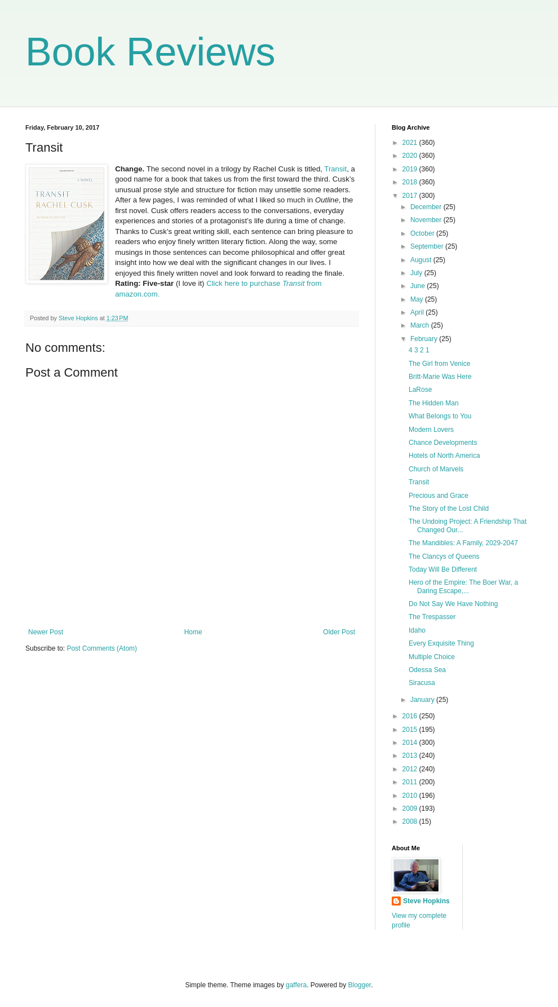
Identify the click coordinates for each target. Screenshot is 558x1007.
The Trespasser (432, 617)
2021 (410, 143)
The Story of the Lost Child (449, 509)
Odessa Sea (427, 670)
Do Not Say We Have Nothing (453, 604)
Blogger (359, 985)
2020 (410, 156)
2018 (410, 182)
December (427, 207)
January (423, 700)
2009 (410, 808)
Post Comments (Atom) (102, 648)
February (424, 339)
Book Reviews (150, 52)
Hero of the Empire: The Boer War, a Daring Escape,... (463, 586)
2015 (410, 730)
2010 (410, 796)
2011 (410, 782)
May (417, 299)
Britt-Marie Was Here (440, 377)
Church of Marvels (436, 469)
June (418, 286)
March (420, 325)
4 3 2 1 (419, 350)
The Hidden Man (434, 403)
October (423, 233)
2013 (410, 755)
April (418, 312)
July (417, 273)
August (421, 260)
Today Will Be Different (443, 569)
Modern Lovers (431, 430)
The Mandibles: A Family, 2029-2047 (463, 543)
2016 (410, 716)
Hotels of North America (444, 456)
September (427, 246)
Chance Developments (443, 443)
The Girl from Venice (439, 364)
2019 (410, 169)
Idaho (417, 630)
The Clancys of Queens (444, 556)
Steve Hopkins (426, 901)
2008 (410, 821)
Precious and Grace (438, 496)
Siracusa (422, 683)
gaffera (296, 985)
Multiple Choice (432, 657)
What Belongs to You (440, 416)
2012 (410, 769)
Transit (335, 169)
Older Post (339, 632)
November (427, 220)
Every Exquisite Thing (441, 643)
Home (193, 632)
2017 (410, 196)
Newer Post (45, 632)
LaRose (420, 390)
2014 (410, 743)
